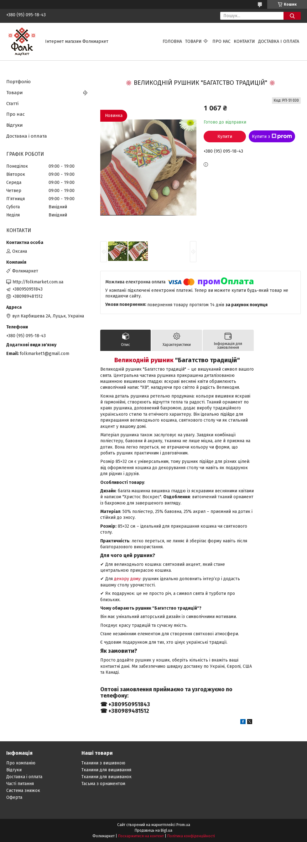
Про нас (221, 41)
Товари (193, 41)
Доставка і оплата (278, 41)
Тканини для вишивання (106, 770)
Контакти (244, 41)
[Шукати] (292, 16)
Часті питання (20, 783)
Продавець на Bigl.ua (153, 830)
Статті (12, 103)
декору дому (127, 578)
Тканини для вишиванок (106, 776)
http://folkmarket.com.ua (38, 282)
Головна (172, 41)
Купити (224, 136)
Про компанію (20, 763)
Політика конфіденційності (191, 836)
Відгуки (14, 125)
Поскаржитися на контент (141, 836)
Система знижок (23, 790)
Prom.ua (183, 825)
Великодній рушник (144, 360)
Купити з (272, 136)
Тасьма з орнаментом (103, 783)
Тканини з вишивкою (103, 763)
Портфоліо (18, 81)
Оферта (14, 797)
